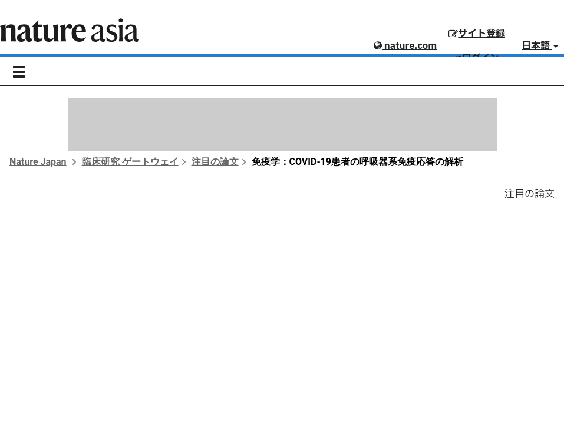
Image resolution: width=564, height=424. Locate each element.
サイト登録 (476, 33)
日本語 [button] (540, 46)
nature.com (405, 46)
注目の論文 (215, 161)
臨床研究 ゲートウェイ (130, 161)
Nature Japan (38, 161)
